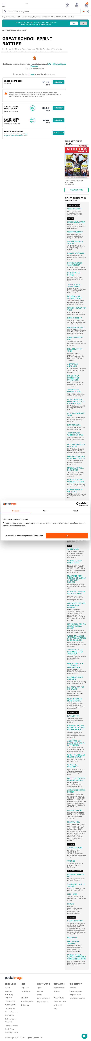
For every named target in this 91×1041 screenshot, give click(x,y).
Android (40, 991)
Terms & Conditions (11, 1025)
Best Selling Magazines (9, 996)
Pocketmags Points (43, 998)
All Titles (7, 988)
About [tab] (75, 511)
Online (39, 995)
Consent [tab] (15, 511)
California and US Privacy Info (10, 1020)
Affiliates (56, 991)
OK (67, 536)
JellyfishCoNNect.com (77, 998)
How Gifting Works (27, 1001)
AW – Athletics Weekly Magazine (29, 17)
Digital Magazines (43, 1002)
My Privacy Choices (11, 1032)
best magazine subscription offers (15, 134)
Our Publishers (10, 1008)
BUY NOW (59, 82)
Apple (39, 988)
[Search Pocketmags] (4, 11)
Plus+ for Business (11, 1012)
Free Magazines (10, 1001)
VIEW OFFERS (58, 133)
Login (32, 74)
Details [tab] (45, 511)
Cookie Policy (9, 1029)
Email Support (25, 991)
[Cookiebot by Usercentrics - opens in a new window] (78, 504)
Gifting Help (25, 1005)
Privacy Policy (9, 1015)
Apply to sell (58, 1005)
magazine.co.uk (75, 995)
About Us (73, 988)
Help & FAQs (25, 988)
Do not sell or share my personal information (24, 536)
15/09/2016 (45, 17)
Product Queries (59, 988)
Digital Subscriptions (9, 17)
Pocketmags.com (76, 991)
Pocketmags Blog (10, 1005)
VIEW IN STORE (76, 190)
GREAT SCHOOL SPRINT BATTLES (62, 17)
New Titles (8, 991)
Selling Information (60, 1001)
